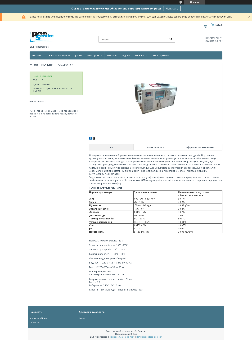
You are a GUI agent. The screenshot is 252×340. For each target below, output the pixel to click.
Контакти (112, 55)
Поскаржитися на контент (122, 336)
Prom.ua (142, 331)
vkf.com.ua (35, 322)
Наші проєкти (94, 55)
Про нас (78, 55)
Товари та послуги (56, 55)
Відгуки (126, 55)
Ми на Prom (141, 55)
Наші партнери (161, 55)
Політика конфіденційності (149, 336)
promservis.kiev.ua (39, 318)
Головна (36, 55)
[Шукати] (171, 39)
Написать (172, 8)
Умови (82, 318)
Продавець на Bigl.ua (126, 333)
